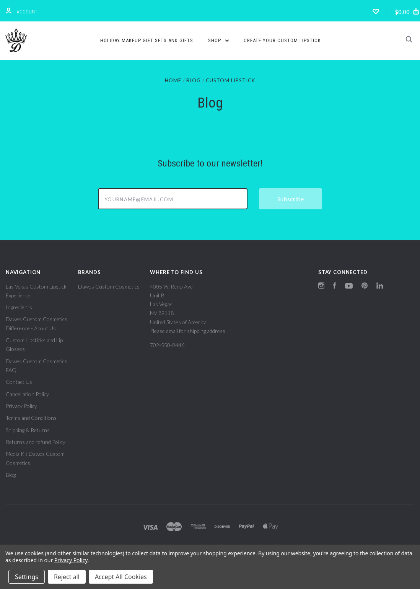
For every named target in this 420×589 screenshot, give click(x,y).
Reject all (67, 577)
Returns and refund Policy (35, 442)
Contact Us (19, 382)
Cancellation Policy (27, 394)
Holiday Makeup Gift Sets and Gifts (146, 40)
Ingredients (19, 307)
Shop (218, 40)
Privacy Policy (21, 406)
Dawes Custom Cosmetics (109, 286)
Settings (26, 577)
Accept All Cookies (121, 577)
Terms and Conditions (31, 417)
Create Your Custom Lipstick (282, 40)
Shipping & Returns (28, 430)
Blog (11, 475)
